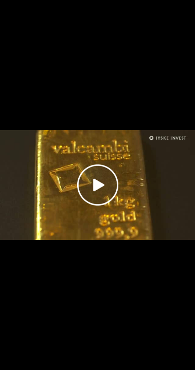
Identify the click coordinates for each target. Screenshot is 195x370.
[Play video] (97, 185)
